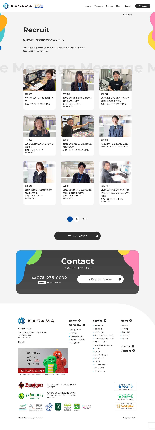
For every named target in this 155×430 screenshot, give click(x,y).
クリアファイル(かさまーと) (104, 335)
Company (98, 6)
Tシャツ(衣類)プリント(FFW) (104, 339)
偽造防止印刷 (99, 332)
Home (88, 6)
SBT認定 (74, 333)
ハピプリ (97, 348)
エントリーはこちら (83, 235)
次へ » (85, 219)
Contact (143, 6)
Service (109, 6)
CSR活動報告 (75, 343)
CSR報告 (125, 326)
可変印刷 (97, 352)
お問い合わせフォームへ (105, 279)
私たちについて (76, 330)
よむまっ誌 (126, 335)
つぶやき (125, 329)
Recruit (127, 6)
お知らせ (125, 339)
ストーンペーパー (100, 342)
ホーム (124, 14)
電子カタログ (99, 358)
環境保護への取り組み (78, 340)
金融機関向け (99, 329)
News (118, 6)
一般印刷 (97, 361)
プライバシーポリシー (130, 418)
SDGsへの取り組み (77, 336)
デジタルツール (100, 371)
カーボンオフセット (101, 355)
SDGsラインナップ (101, 365)
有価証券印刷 (99, 326)
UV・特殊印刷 (99, 368)
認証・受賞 (126, 332)
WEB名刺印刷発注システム (103, 345)
